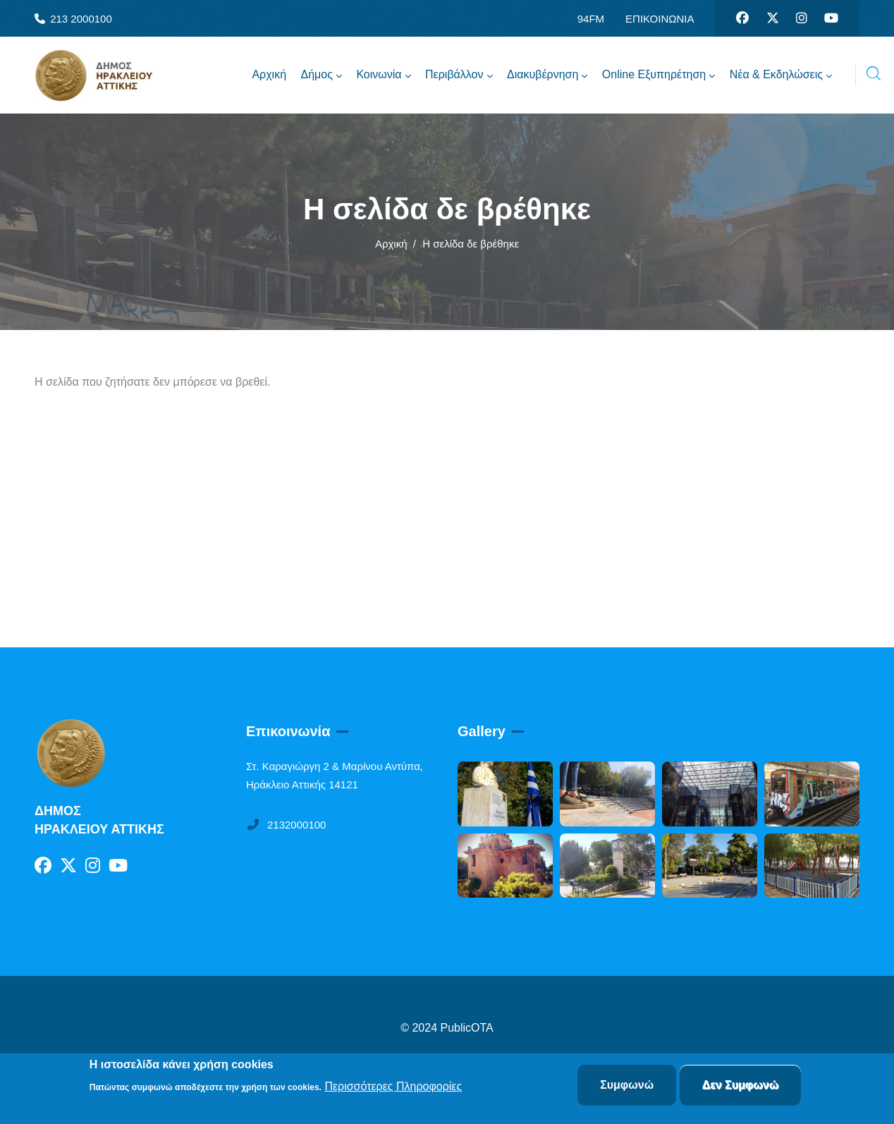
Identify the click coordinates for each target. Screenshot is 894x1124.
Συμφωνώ (627, 1085)
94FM (590, 19)
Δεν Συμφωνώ (740, 1085)
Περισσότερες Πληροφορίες (393, 1086)
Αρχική (391, 244)
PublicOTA (467, 1028)
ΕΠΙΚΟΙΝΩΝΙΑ (659, 19)
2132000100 (286, 825)
